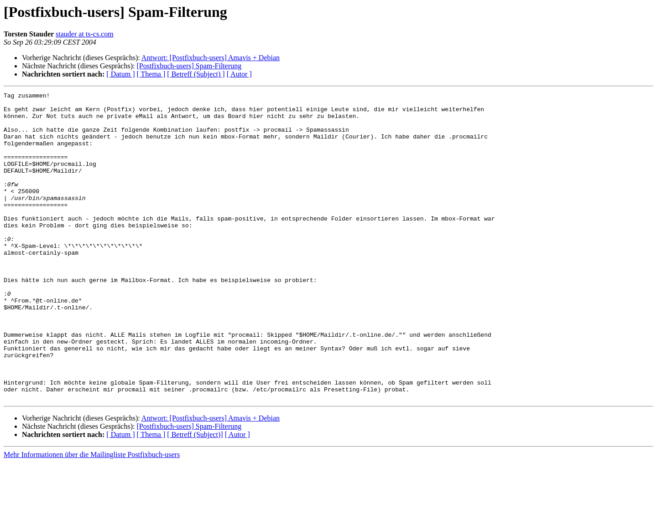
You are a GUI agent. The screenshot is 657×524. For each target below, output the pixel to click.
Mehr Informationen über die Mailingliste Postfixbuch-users (92, 516)
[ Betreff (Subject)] (195, 496)
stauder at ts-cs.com (85, 34)
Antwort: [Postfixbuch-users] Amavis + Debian (210, 58)
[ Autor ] (239, 74)
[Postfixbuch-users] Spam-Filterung (188, 66)
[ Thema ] (151, 74)
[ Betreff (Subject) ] (195, 74)
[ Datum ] (120, 74)
